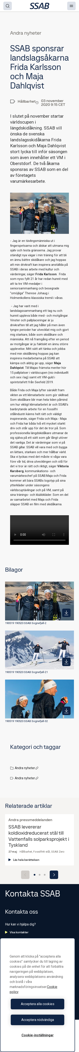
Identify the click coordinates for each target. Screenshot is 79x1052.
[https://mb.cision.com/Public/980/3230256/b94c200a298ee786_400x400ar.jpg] (66, 662)
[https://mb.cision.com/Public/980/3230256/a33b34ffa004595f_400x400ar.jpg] (66, 613)
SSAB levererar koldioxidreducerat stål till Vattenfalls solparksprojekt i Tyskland (38, 836)
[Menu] (71, 6)
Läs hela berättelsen (23, 860)
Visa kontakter (16, 932)
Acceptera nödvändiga (37, 1020)
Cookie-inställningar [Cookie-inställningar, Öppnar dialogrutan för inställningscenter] (37, 1035)
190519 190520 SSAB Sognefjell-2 (25, 623)
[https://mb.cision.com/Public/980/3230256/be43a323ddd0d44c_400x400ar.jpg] (66, 711)
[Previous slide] (25, 875)
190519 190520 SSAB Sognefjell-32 (26, 721)
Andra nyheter (27, 768)
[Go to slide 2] (39, 874)
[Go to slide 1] (34, 874)
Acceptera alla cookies (37, 1004)
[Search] (7, 6)
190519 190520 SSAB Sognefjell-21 (26, 672)
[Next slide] (54, 875)
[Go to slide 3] (44, 874)
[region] (37, 995)
